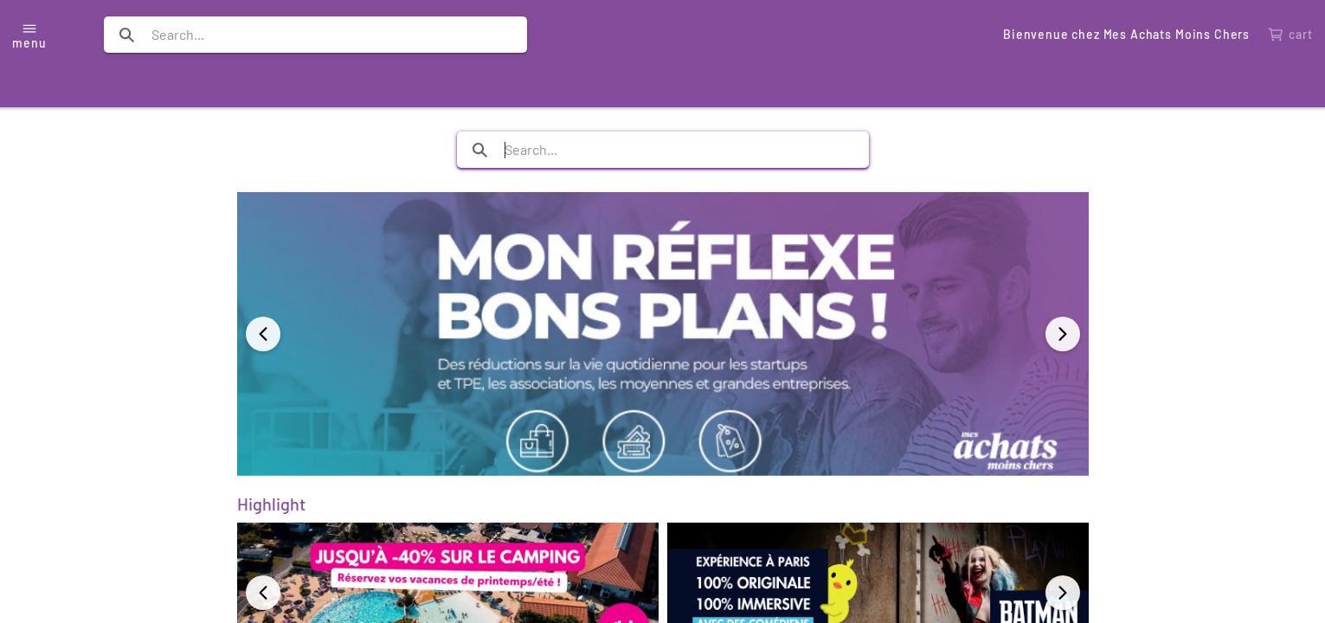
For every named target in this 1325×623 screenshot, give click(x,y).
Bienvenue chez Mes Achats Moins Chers (1126, 34)
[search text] (315, 34)
